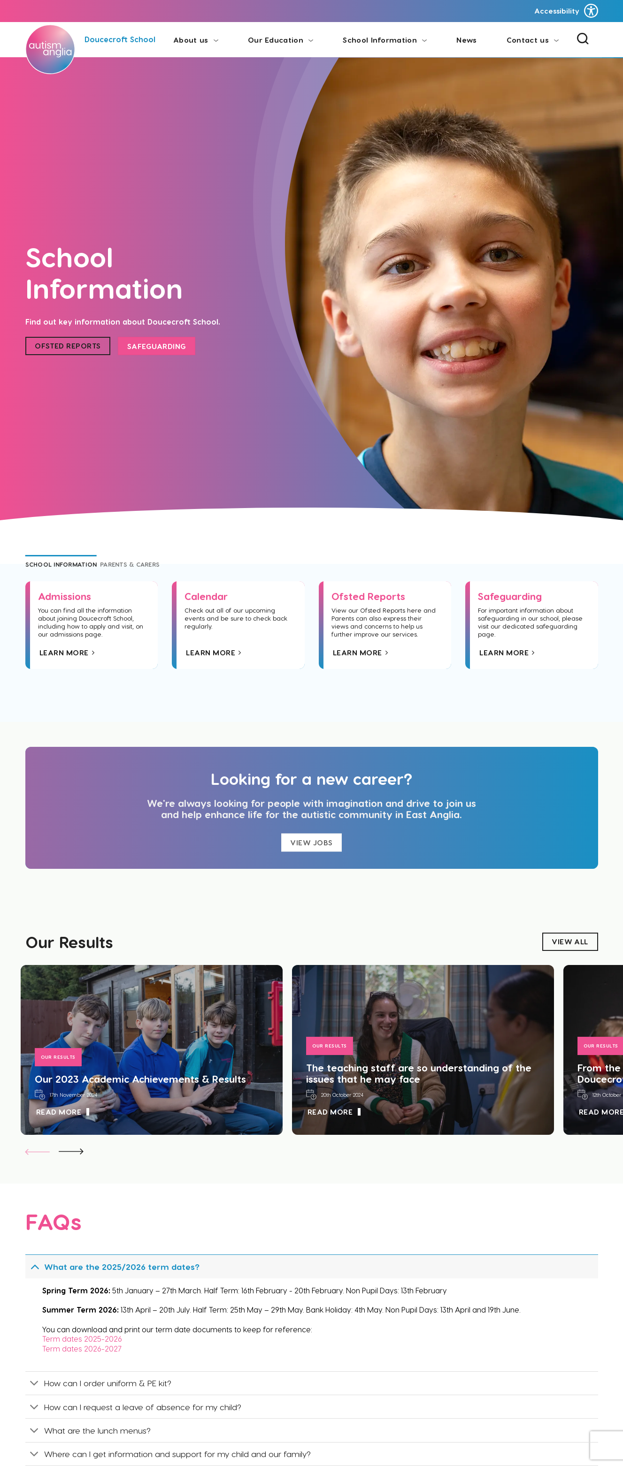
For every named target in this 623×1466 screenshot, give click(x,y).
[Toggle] (34, 1266)
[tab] (61, 564)
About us (195, 39)
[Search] (583, 39)
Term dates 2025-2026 (83, 1338)
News (466, 39)
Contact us (533, 39)
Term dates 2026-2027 (82, 1348)
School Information (385, 39)
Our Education (280, 39)
